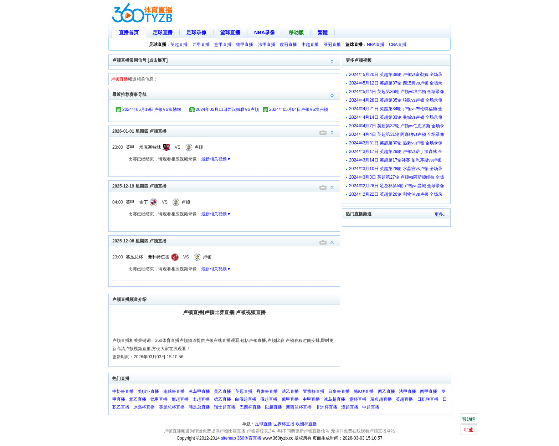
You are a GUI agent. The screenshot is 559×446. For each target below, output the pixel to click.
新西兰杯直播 (299, 407)
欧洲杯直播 (306, 423)
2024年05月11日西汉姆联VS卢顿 (227, 109)
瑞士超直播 (224, 407)
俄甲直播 (290, 399)
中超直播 (310, 44)
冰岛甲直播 (199, 391)
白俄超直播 (245, 399)
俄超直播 (268, 399)
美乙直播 (222, 391)
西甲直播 (201, 44)
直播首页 (129, 32)
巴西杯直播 (250, 407)
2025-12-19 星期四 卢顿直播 (226, 185)
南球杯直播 (174, 391)
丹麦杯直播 (267, 391)
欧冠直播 (288, 44)
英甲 (130, 147)
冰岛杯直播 (144, 407)
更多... (441, 214)
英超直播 (179, 44)
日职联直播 (428, 399)
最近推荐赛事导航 (226, 94)
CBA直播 (397, 44)
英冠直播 (243, 391)
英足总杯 (134, 257)
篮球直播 (230, 32)
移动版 (296, 32)
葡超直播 (180, 399)
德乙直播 (222, 399)
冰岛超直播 (334, 399)
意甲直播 (222, 44)
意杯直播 (357, 399)
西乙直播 (386, 391)
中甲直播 (311, 399)
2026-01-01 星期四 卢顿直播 (226, 130)
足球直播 (163, 32)
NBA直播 (375, 44)
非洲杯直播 (326, 407)
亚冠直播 (332, 44)
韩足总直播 (199, 407)
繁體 (323, 32)
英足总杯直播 (172, 407)
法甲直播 (266, 44)
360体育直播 (249, 438)
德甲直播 (244, 44)
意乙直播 (137, 399)
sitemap (228, 438)
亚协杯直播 (313, 391)
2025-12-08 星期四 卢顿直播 (226, 240)
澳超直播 (349, 407)
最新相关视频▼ (216, 159)
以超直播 (273, 407)
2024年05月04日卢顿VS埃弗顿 (298, 109)
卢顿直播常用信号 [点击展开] (226, 60)
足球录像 (196, 32)
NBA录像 (264, 32)
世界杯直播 (283, 423)
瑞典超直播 (381, 399)
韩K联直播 (364, 391)
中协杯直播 (123, 391)
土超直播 (201, 399)
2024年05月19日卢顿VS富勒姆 (151, 109)
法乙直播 (290, 391)
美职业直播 (148, 391)
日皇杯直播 (339, 391)
